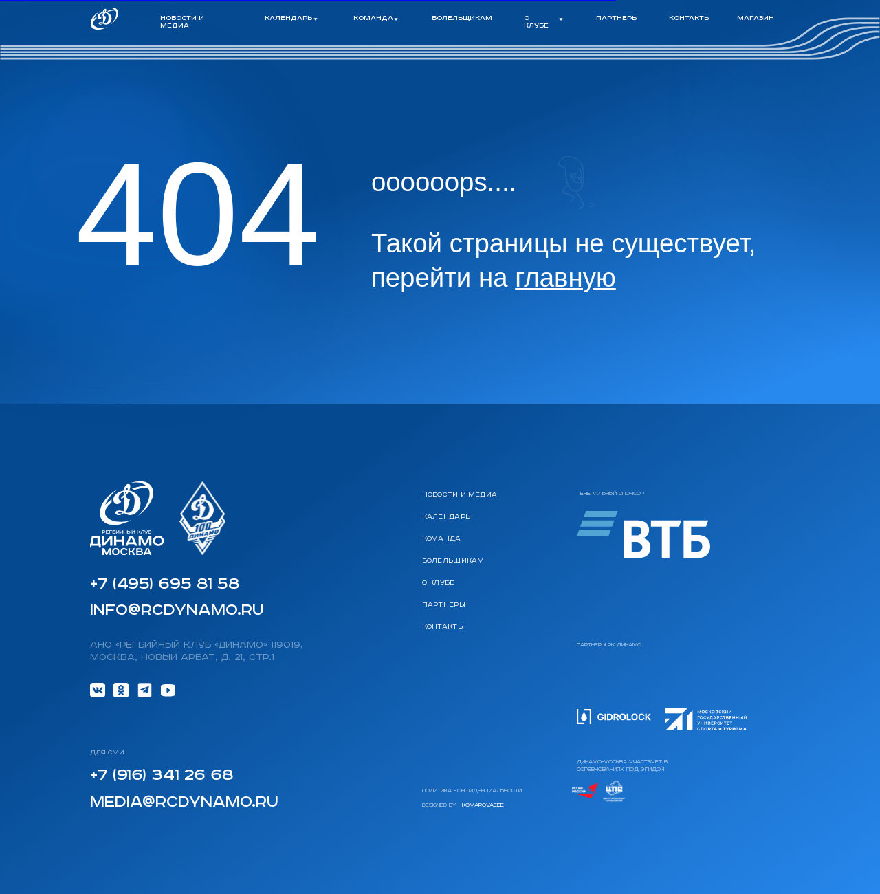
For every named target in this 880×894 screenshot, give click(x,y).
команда (441, 539)
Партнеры (444, 605)
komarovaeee (483, 805)
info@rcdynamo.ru (177, 610)
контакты (689, 18)
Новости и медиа (460, 495)
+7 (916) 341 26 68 (161, 775)
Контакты (443, 627)
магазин (755, 18)
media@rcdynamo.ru (184, 802)
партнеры (617, 18)
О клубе (438, 583)
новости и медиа (182, 22)
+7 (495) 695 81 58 (164, 584)
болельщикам (462, 18)
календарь (446, 517)
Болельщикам (453, 561)
